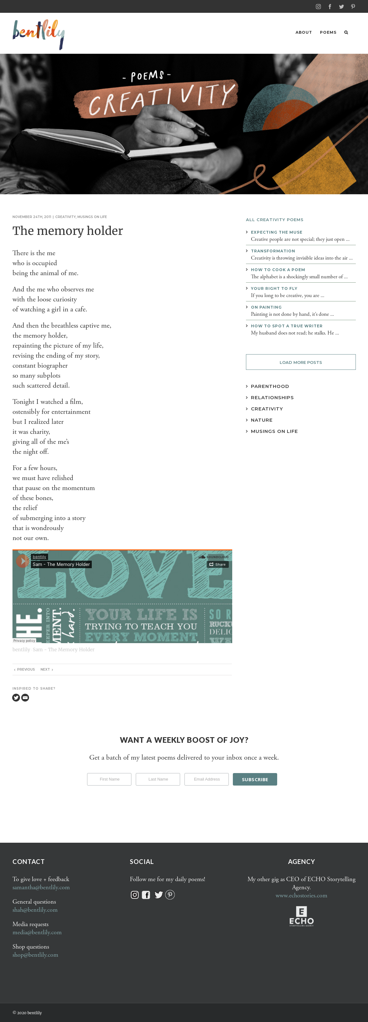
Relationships (272, 397)
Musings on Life (274, 431)
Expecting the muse (276, 232)
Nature (262, 420)
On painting (266, 307)
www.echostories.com (301, 895)
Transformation (273, 250)
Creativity (65, 217)
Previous (26, 669)
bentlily (21, 649)
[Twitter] (16, 697)
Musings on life (92, 217)
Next (45, 669)
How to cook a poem (278, 269)
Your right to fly (274, 288)
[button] (346, 32)
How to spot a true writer (287, 325)
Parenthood (270, 386)
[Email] (25, 697)
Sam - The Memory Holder (64, 649)
